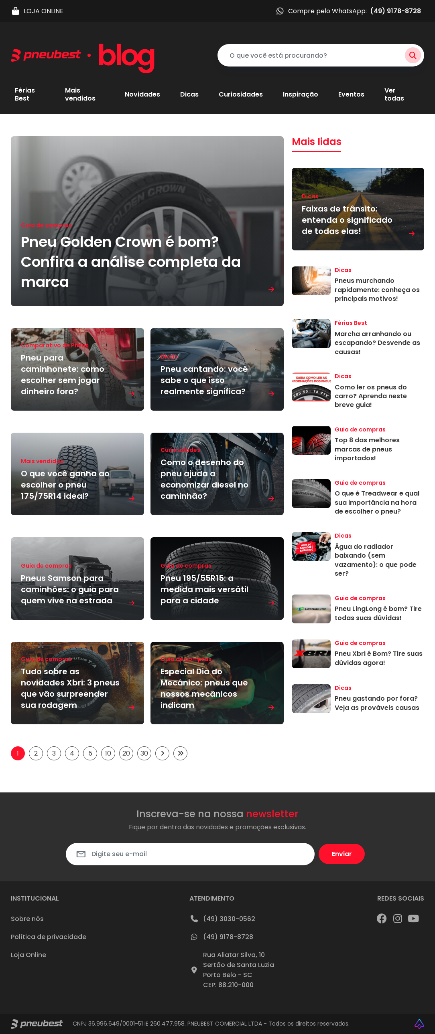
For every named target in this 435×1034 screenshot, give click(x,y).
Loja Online (28, 954)
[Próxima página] (162, 753)
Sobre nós (27, 918)
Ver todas (394, 95)
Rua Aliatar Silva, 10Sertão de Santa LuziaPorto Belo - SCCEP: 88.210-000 (231, 970)
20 (126, 753)
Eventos (351, 95)
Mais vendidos (80, 95)
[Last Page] (180, 753)
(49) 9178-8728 (221, 936)
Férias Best (25, 95)
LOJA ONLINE (37, 11)
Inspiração (300, 95)
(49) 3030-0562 (222, 918)
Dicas (189, 95)
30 (144, 753)
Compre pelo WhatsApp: (348, 11)
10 (108, 753)
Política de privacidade (48, 936)
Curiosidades (241, 95)
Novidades (142, 95)
